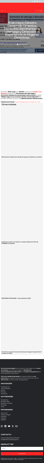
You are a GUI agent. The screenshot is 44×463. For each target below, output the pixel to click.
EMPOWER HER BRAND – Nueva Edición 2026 (16, 298)
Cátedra (3, 420)
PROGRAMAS (7, 410)
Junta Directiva (5, 388)
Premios (3, 392)
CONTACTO (6, 435)
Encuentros (4, 400)
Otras (2, 406)
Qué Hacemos (5, 387)
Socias (3, 390)
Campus (3, 418)
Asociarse (4, 393)
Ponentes (4, 405)
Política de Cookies (19, 459)
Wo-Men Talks (5, 401)
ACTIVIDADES (7, 397)
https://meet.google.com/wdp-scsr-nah (27, 102)
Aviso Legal (39, 458)
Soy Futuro (4, 413)
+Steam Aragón (5, 414)
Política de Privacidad (6, 459)
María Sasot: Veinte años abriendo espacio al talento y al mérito (22, 157)
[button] (2, 10)
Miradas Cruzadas (6, 403)
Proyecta (3, 416)
